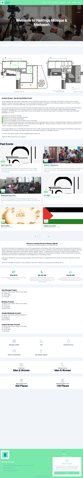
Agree (67, 473)
